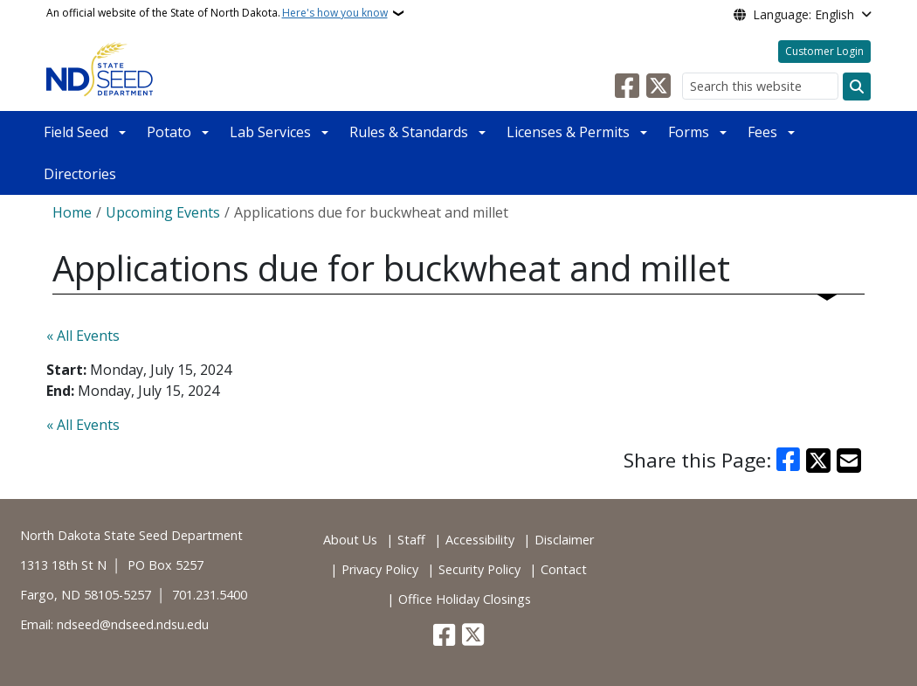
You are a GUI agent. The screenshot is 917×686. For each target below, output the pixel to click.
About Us (350, 539)
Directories (80, 174)
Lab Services (270, 132)
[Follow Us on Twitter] (658, 86)
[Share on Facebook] (789, 460)
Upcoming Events (163, 212)
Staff (411, 539)
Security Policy (479, 569)
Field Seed (76, 132)
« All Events (83, 335)
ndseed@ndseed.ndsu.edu (133, 624)
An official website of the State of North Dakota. (217, 13)
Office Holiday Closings (464, 599)
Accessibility (479, 539)
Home (72, 212)
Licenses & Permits (568, 132)
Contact (564, 569)
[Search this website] (760, 86)
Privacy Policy (379, 569)
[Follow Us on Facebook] (627, 86)
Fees (762, 132)
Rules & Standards (408, 132)
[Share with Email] (849, 460)
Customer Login (824, 51)
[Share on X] (818, 460)
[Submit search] (857, 86)
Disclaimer (564, 539)
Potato (169, 132)
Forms (688, 132)
